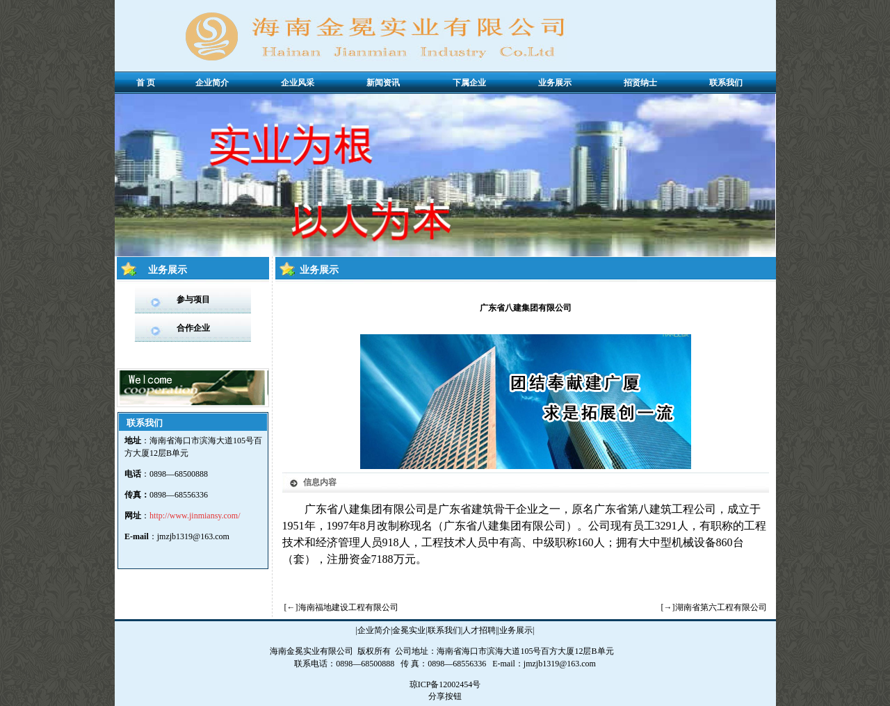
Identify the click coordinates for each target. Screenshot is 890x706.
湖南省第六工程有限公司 (721, 607)
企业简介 (374, 630)
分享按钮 (445, 696)
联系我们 (444, 630)
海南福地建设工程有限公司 (348, 607)
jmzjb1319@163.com (193, 536)
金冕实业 (409, 630)
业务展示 (516, 630)
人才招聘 (479, 630)
